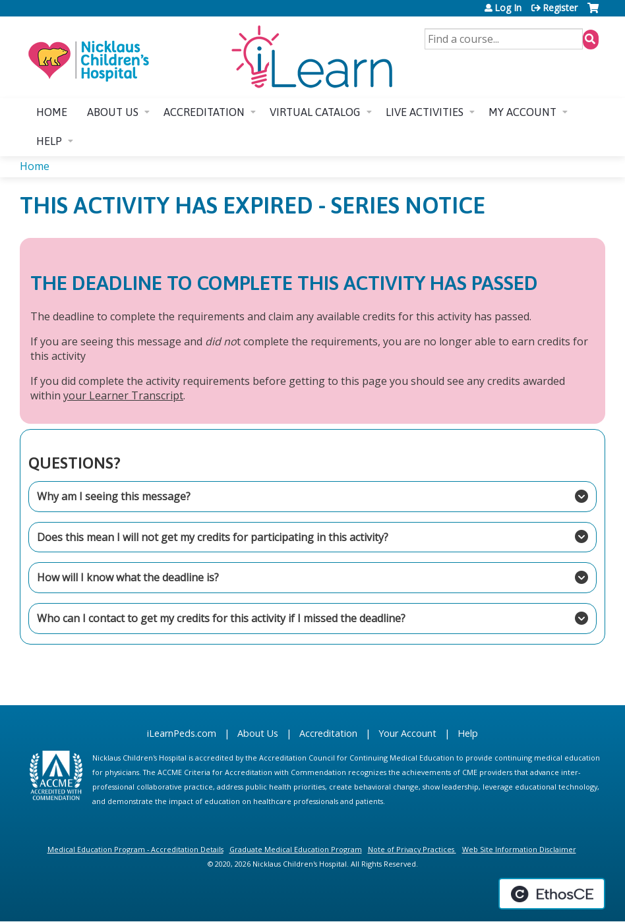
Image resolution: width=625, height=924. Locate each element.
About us (112, 112)
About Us (257, 733)
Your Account (407, 733)
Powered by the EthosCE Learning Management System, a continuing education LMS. (551, 894)
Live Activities (424, 112)
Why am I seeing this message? (308, 496)
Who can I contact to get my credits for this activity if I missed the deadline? (308, 618)
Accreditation (204, 112)
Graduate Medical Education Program (295, 849)
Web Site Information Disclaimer (519, 849)
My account (522, 112)
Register (560, 8)
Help (49, 141)
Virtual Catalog (315, 112)
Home (51, 112)
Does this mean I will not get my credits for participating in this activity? (308, 536)
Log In (507, 8)
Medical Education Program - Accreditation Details (135, 849)
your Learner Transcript (123, 395)
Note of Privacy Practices (411, 849)
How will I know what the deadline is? (308, 577)
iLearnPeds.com (181, 733)
